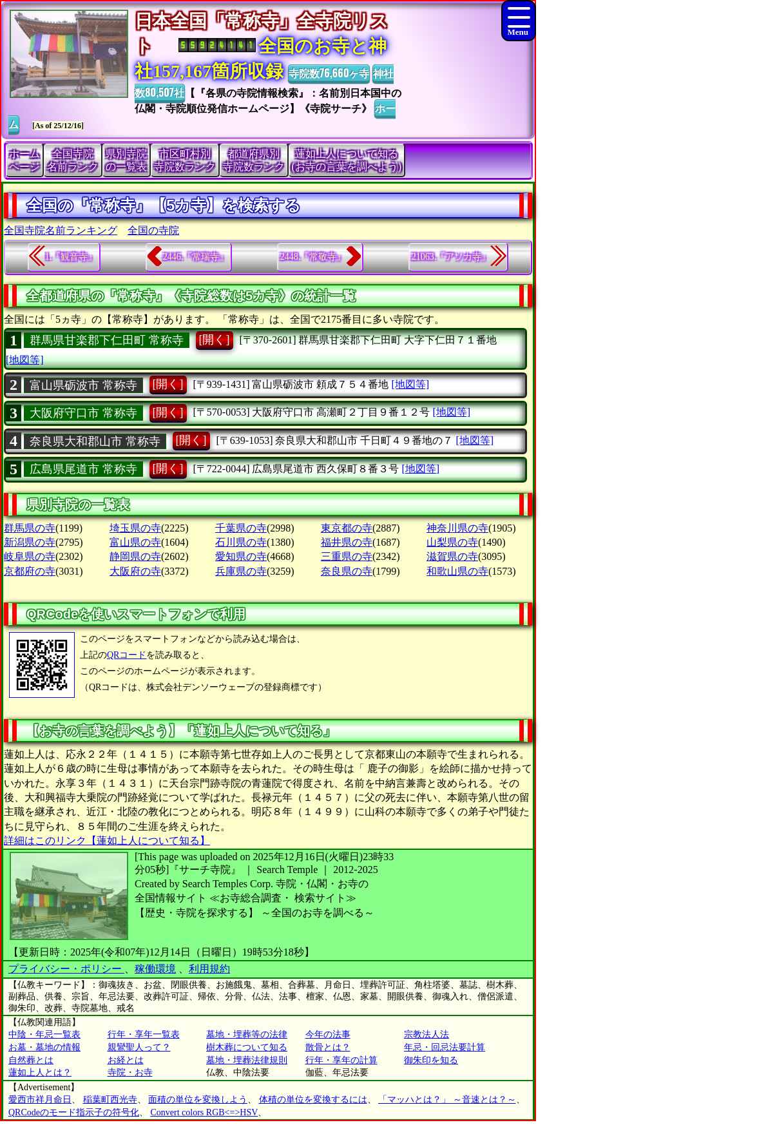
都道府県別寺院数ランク (254, 159)
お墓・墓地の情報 (44, 1047)
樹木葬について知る (246, 1047)
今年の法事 (327, 1034)
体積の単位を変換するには (313, 1099)
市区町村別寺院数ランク (185, 159)
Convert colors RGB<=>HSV (204, 1112)
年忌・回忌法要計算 (444, 1047)
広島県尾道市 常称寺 (83, 469)
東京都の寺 (346, 528)
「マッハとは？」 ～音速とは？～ (447, 1099)
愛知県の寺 (241, 556)
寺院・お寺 (130, 1072)
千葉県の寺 (241, 528)
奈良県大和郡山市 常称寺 (95, 441)
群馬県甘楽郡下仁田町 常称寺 (107, 340)
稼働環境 (155, 968)
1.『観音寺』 (71, 257)
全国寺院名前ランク (73, 159)
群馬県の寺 (29, 528)
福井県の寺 (346, 542)
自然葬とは (30, 1060)
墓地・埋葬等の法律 (246, 1034)
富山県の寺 (135, 542)
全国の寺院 (153, 230)
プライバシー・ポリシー (66, 968)
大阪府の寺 (135, 571)
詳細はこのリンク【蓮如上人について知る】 (107, 840)
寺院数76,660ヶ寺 (329, 73)
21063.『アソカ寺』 (451, 257)
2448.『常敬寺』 (313, 257)
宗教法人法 (426, 1034)
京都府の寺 (29, 571)
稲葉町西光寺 (110, 1099)
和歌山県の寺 (457, 571)
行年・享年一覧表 (144, 1034)
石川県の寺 (241, 542)
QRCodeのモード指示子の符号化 (73, 1112)
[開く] (214, 339)
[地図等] (25, 359)
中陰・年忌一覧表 (44, 1034)
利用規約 (209, 968)
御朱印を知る (431, 1060)
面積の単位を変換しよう (197, 1099)
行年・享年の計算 (341, 1060)
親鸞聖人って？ (139, 1047)
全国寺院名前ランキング (60, 230)
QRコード (126, 655)
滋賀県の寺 (452, 556)
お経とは (126, 1060)
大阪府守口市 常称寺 (83, 413)
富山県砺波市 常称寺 (83, 385)
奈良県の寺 (346, 571)
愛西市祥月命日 (40, 1099)
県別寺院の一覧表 (126, 159)
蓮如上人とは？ (40, 1072)
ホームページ (24, 159)
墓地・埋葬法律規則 (246, 1060)
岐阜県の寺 (29, 556)
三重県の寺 (346, 556)
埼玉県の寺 (135, 528)
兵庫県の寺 (241, 571)
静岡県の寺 (135, 556)
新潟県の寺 (29, 542)
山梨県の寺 (452, 542)
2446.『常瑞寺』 (196, 257)
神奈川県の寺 (457, 528)
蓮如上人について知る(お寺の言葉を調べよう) (347, 159)
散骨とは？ (327, 1047)
